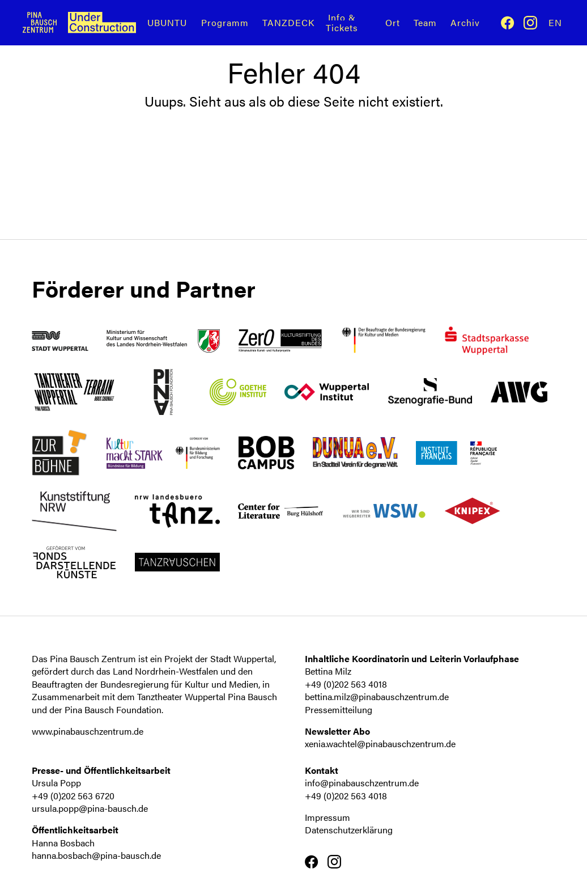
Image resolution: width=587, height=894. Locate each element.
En (555, 22)
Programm (225, 22)
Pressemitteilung (338, 709)
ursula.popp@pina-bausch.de (90, 808)
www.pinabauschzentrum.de (87, 731)
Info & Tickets (342, 22)
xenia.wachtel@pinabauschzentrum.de (380, 743)
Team (425, 22)
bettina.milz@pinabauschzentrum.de (377, 696)
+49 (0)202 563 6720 (73, 795)
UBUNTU (167, 22)
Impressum (327, 817)
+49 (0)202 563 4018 (346, 683)
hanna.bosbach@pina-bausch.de (96, 855)
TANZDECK (288, 22)
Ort (392, 22)
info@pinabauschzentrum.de (362, 782)
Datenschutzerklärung (349, 829)
